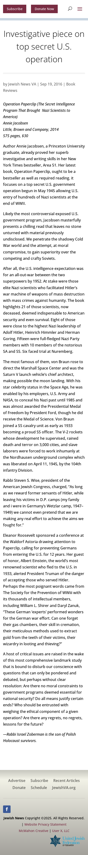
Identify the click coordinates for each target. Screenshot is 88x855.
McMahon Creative (33, 830)
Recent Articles (66, 781)
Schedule (39, 788)
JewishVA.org (64, 788)
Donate (19, 788)
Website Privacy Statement (45, 824)
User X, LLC (60, 830)
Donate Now (44, 9)
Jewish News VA (22, 84)
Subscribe (15, 9)
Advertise (16, 781)
